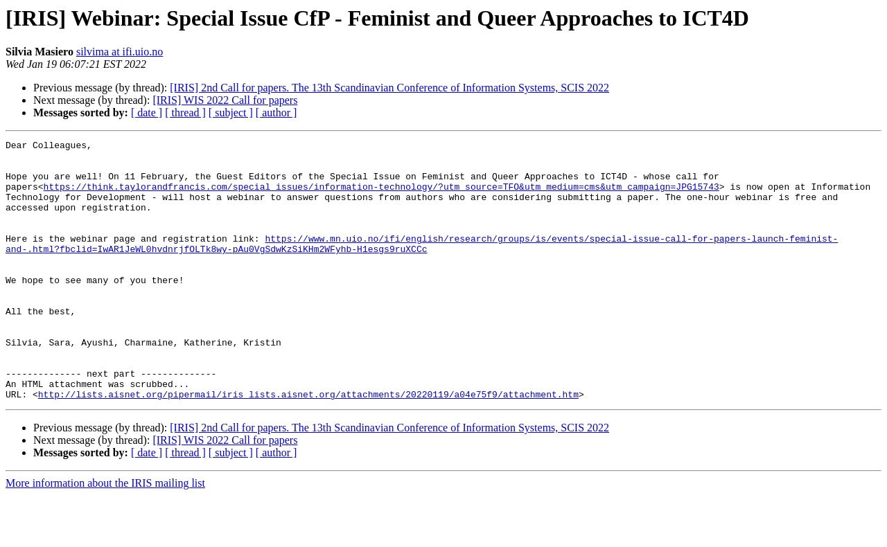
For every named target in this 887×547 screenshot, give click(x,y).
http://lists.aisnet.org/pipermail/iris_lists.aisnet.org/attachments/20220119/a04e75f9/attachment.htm (308, 446)
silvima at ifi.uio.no (119, 51)
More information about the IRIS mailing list (105, 535)
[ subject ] (231, 112)
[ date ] (146, 112)
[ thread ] (185, 112)
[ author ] (276, 112)
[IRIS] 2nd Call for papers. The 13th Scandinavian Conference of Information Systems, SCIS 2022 (389, 87)
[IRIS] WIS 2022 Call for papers (224, 100)
